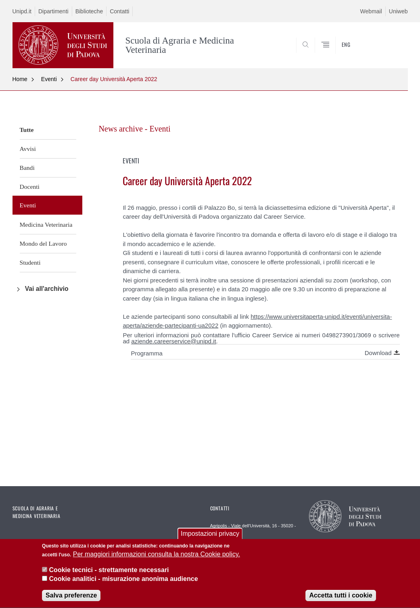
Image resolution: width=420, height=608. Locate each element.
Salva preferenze (71, 596)
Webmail (371, 11)
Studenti (30, 262)
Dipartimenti (53, 11)
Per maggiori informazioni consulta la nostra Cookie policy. (156, 555)
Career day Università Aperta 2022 (114, 79)
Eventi (49, 79)
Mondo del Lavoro (43, 243)
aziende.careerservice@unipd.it (173, 341)
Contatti (119, 11)
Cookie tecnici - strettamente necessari (109, 570)
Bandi (27, 167)
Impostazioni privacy (210, 534)
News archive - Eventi (134, 128)
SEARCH (374, 48)
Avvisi (28, 148)
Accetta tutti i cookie (340, 596)
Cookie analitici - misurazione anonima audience (123, 580)
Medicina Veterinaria (46, 224)
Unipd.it (22, 11)
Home (20, 79)
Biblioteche (89, 11)
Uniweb (398, 11)
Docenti (30, 186)
